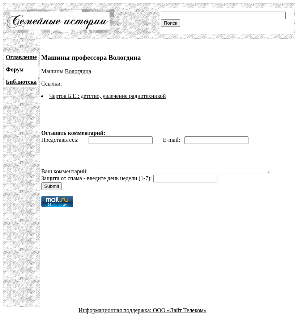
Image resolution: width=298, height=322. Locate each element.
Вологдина (78, 71)
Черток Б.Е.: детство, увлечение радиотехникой (107, 96)
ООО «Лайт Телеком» (180, 316)
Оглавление (21, 57)
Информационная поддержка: (115, 316)
